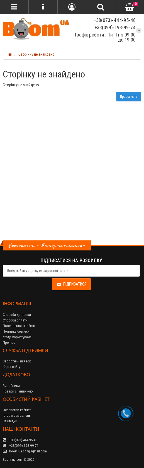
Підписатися (71, 284)
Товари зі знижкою (18, 391)
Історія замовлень (17, 415)
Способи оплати (15, 320)
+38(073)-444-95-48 (114, 20)
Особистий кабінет (17, 410)
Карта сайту (11, 366)
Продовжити (129, 96)
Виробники (11, 385)
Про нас (9, 342)
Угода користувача (17, 337)
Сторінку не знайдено (36, 54)
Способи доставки (17, 314)
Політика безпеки (16, 331)
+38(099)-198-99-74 (115, 27)
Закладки (10, 421)
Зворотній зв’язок (17, 361)
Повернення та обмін (19, 325)
